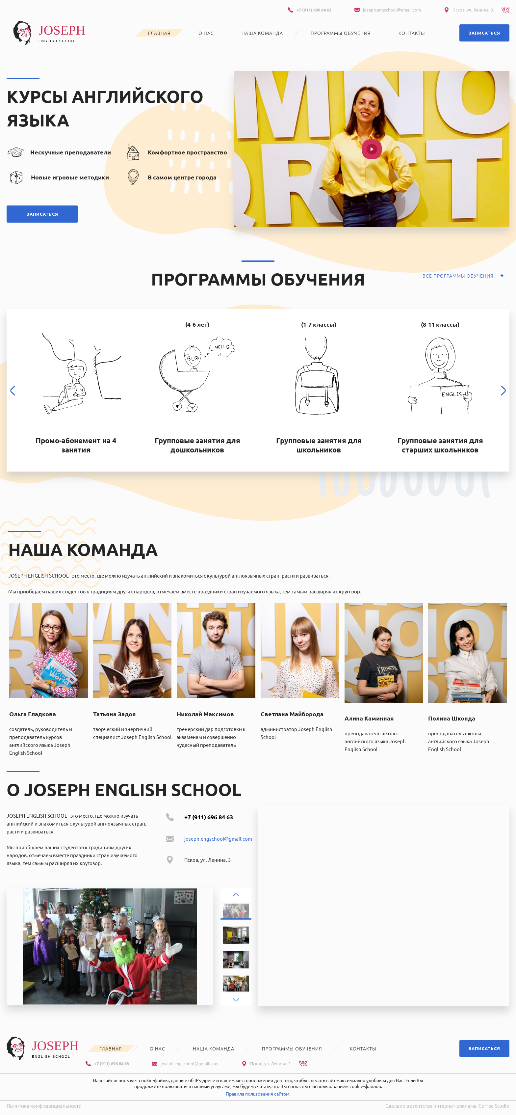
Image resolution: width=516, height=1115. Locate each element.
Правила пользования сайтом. (258, 1094)
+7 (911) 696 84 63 (314, 10)
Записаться (484, 33)
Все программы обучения (458, 275)
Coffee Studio (493, 1105)
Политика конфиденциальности (44, 1105)
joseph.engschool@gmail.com (392, 10)
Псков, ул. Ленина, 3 (472, 10)
